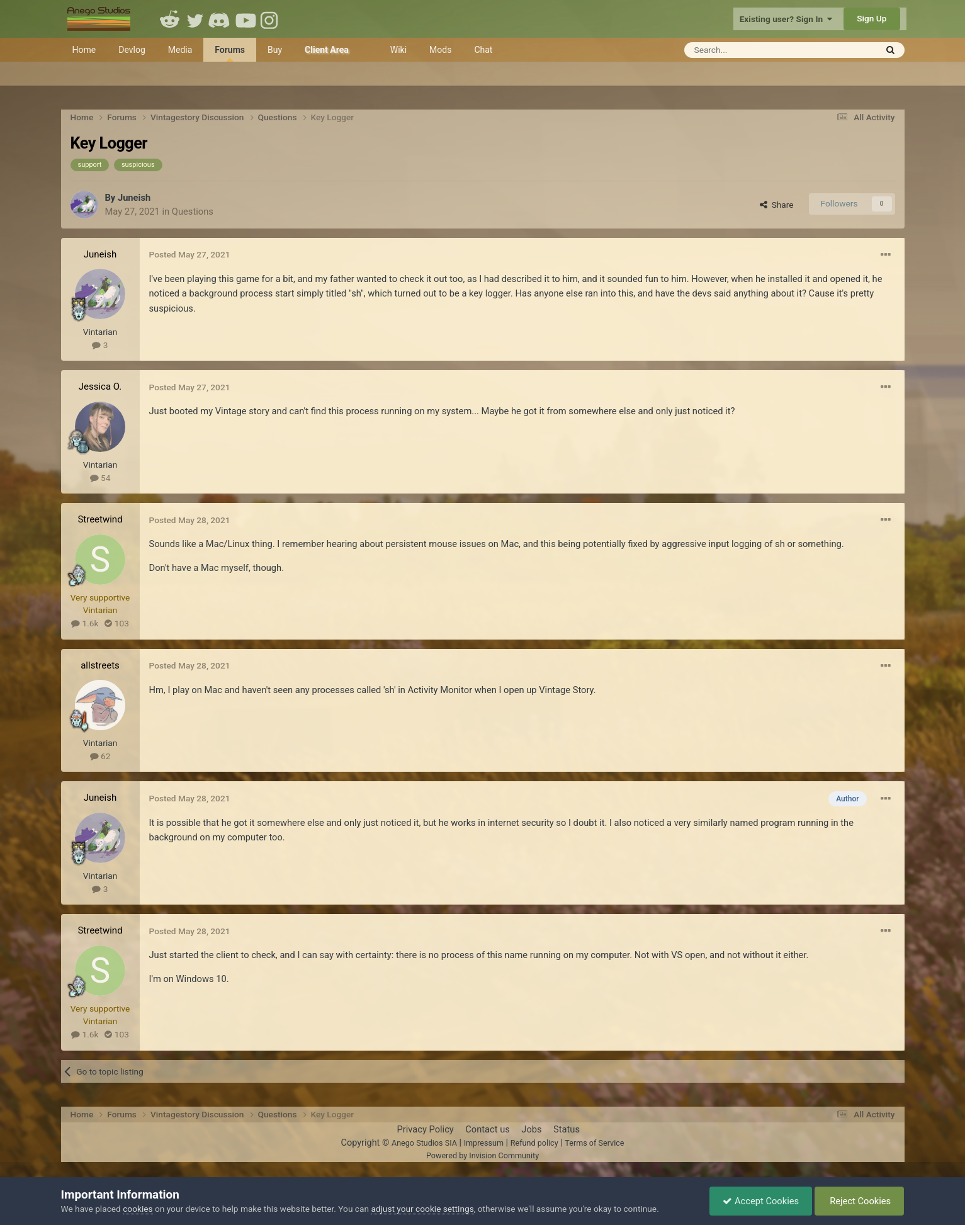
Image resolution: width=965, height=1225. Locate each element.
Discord (220, 18)
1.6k (84, 623)
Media (180, 50)
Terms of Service (594, 1143)
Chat (483, 50)
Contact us (487, 1129)
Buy (275, 50)
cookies (137, 1209)
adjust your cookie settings (422, 1209)
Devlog (131, 50)
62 (100, 756)
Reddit (170, 18)
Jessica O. (100, 386)
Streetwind (99, 519)
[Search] (749, 50)
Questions (192, 211)
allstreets (100, 665)
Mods (440, 50)
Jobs (531, 1129)
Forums (230, 53)
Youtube (245, 18)
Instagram (270, 18)
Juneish (134, 197)
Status (566, 1129)
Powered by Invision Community (482, 1155)
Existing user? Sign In (786, 19)
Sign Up (871, 18)
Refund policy (534, 1143)
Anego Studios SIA (424, 1143)
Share (777, 205)
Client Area (327, 50)
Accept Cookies (761, 1201)
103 (116, 623)
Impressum (484, 1143)
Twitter (195, 18)
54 (100, 478)
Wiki (398, 50)
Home (84, 50)
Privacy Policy (425, 1129)
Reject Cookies (859, 1201)
